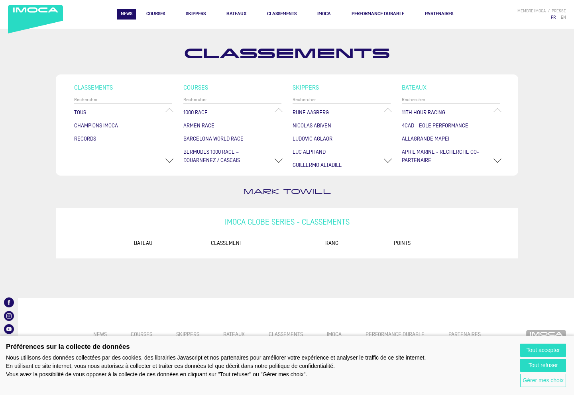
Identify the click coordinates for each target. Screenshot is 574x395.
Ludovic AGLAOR (312, 139)
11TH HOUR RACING (423, 112)
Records (85, 139)
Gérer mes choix (543, 380)
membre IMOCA (531, 11)
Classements (282, 14)
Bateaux (236, 14)
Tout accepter (543, 350)
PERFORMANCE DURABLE (378, 14)
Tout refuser (543, 365)
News (126, 14)
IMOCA (324, 14)
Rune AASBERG (311, 112)
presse (559, 11)
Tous (80, 112)
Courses (155, 14)
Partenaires (439, 14)
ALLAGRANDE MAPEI (425, 139)
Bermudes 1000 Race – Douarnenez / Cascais (211, 156)
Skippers (196, 14)
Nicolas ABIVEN (312, 126)
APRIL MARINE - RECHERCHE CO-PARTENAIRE (440, 156)
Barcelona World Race (213, 139)
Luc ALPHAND (309, 152)
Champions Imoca (96, 126)
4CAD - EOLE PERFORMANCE (435, 126)
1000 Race (195, 112)
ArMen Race (198, 126)
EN (563, 17)
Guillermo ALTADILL (317, 165)
